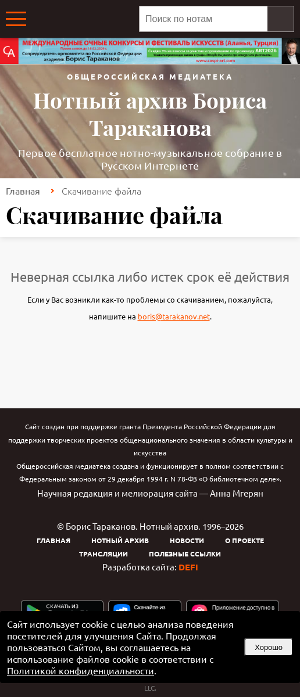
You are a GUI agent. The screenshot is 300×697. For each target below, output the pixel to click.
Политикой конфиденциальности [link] (80, 670)
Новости (187, 540)
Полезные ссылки (185, 553)
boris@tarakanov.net (174, 316)
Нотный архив (120, 540)
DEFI (188, 567)
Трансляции (103, 553)
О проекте (244, 540)
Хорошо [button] (269, 647)
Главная (23, 190)
